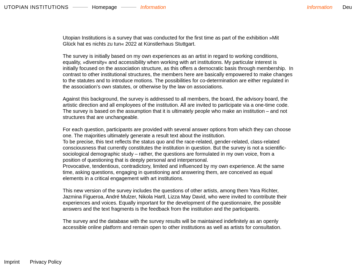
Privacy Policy (45, 262)
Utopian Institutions (36, 7)
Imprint (12, 262)
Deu (347, 7)
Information (153, 7)
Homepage (104, 7)
